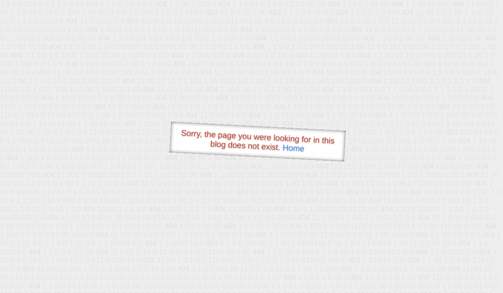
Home (293, 148)
